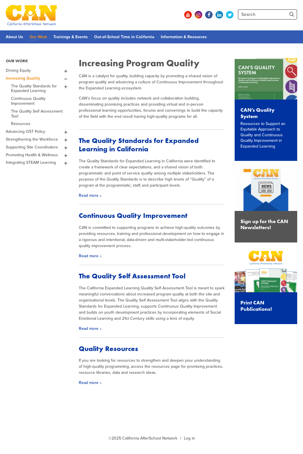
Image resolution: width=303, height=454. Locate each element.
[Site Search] (292, 14)
